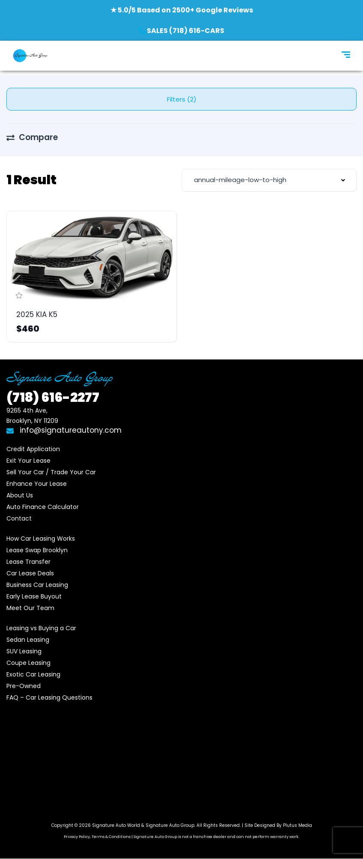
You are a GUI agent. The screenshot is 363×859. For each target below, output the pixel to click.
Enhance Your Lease (36, 483)
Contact (19, 518)
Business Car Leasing (37, 585)
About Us (19, 495)
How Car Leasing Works (40, 538)
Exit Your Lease (28, 460)
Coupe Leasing (28, 662)
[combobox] (269, 180)
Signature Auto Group (170, 825)
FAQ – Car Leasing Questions (49, 697)
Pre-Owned (23, 686)
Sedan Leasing (27, 639)
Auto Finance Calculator (42, 507)
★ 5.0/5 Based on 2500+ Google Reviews (181, 10)
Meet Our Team (30, 608)
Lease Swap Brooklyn (37, 550)
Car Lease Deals (30, 573)
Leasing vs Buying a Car (41, 628)
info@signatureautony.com (64, 430)
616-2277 (52, 398)
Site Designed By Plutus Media (278, 825)
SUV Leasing (24, 651)
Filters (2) (181, 99)
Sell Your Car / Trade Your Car (51, 472)
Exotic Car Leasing (33, 674)
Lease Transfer (28, 561)
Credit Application (33, 449)
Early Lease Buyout (34, 596)
